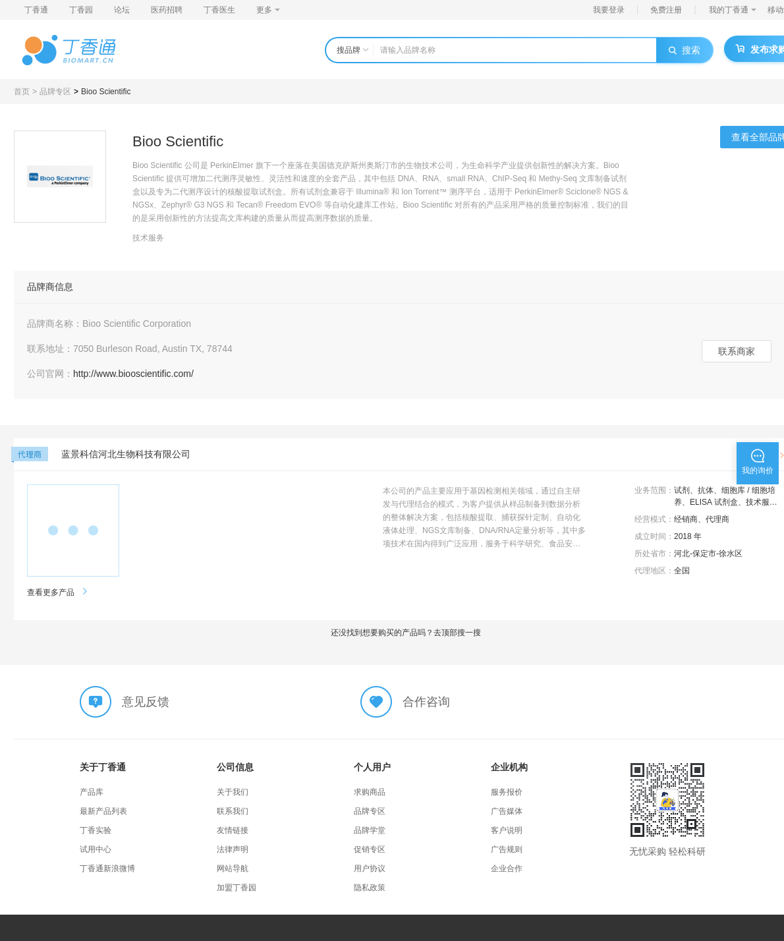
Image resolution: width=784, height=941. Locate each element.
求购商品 (369, 792)
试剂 (682, 490)
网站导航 (232, 868)
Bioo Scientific (105, 91)
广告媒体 (506, 811)
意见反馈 (145, 701)
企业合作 (506, 868)
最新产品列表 (103, 811)
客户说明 (506, 830)
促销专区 (369, 849)
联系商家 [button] (736, 351)
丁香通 (36, 9)
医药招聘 (166, 9)
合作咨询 (426, 701)
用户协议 (369, 868)
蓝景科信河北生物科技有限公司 (125, 454)
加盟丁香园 (236, 887)
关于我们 (232, 792)
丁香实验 (95, 830)
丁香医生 (219, 9)
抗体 (706, 490)
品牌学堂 (369, 830)
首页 (22, 91)
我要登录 (609, 9)
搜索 (684, 50)
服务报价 (506, 792)
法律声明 (232, 849)
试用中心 (95, 849)
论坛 (122, 9)
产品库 (91, 792)
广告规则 (506, 849)
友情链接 (232, 830)
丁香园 (81, 9)
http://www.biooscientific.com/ (133, 373)
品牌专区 (55, 91)
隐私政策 (369, 887)
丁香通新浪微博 (107, 868)
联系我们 (232, 811)
